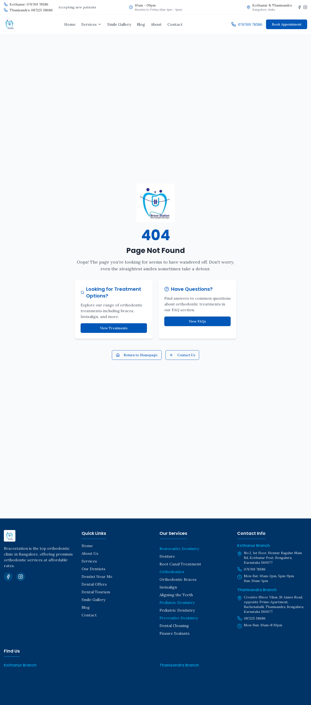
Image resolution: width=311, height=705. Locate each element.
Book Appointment (286, 24)
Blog (141, 24)
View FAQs (197, 321)
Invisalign (168, 587)
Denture (167, 556)
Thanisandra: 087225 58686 (31, 10)
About (156, 24)
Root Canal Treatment (180, 564)
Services (89, 561)
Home (70, 24)
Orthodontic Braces (178, 579)
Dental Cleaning (174, 625)
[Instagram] (305, 7)
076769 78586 (255, 569)
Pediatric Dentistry (177, 610)
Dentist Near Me (97, 576)
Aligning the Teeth (176, 594)
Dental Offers (94, 584)
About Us (90, 553)
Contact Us (182, 355)
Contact (175, 24)
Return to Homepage (137, 355)
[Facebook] (299, 7)
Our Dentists (93, 568)
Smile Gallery (119, 24)
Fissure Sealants (174, 633)
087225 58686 (255, 618)
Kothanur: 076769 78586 (29, 4)
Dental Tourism (96, 591)
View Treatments (113, 328)
